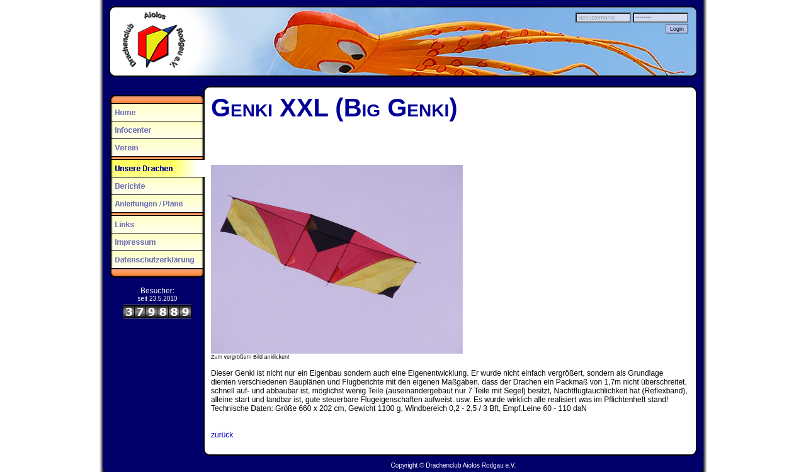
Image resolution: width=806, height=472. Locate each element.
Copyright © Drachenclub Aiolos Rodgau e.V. (453, 465)
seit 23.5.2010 (158, 298)
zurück (222, 434)
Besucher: (157, 290)
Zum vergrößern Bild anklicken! (250, 357)
